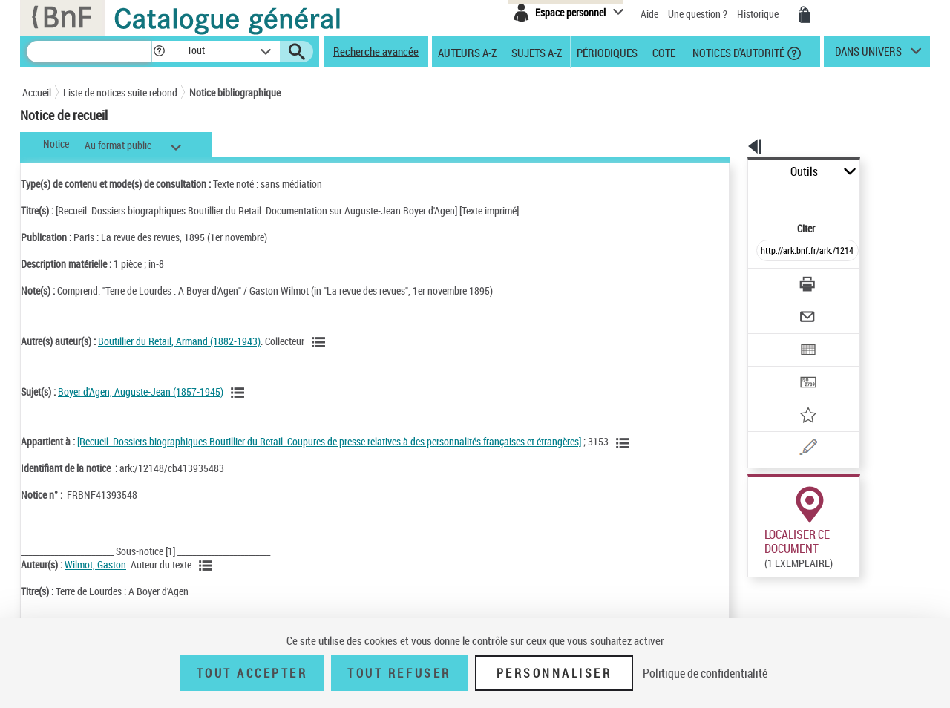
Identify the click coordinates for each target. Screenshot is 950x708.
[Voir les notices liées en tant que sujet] (240, 392)
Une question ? (697, 14)
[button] (159, 51)
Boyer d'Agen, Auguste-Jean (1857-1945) (140, 391)
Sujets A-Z (536, 52)
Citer (742, 196)
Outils (731, 172)
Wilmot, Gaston (95, 564)
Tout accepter (252, 673)
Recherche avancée (376, 51)
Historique (759, 14)
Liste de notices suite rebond (120, 92)
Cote (663, 52)
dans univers (868, 55)
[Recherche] (89, 51)
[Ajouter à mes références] (774, 367)
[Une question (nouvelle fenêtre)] (795, 396)
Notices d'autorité (737, 52)
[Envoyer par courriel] (765, 280)
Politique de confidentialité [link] (705, 673)
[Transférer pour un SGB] (772, 338)
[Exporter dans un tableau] (776, 309)
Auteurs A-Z (467, 52)
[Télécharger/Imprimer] (768, 251)
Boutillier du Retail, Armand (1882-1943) (179, 341)
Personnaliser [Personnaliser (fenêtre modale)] (554, 673)
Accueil (36, 92)
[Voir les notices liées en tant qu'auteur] (321, 342)
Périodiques (607, 52)
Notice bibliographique (235, 92)
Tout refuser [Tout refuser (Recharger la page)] (399, 673)
